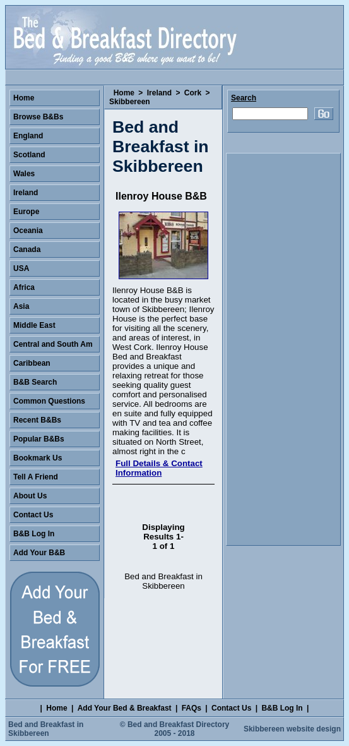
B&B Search (35, 382)
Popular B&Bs (38, 439)
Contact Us (33, 514)
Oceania (28, 230)
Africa (24, 287)
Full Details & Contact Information (159, 468)
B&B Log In (33, 533)
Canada (26, 249)
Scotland (29, 154)
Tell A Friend (35, 476)
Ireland (159, 92)
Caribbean (31, 363)
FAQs (191, 708)
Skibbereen (129, 101)
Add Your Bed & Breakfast (125, 708)
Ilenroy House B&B (161, 196)
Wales (24, 173)
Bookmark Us (37, 458)
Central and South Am (53, 344)
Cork (192, 92)
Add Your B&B (39, 552)
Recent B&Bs (37, 420)
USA (21, 268)
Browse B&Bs (38, 116)
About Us (30, 495)
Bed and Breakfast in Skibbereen (45, 729)
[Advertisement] (283, 349)
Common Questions (49, 401)
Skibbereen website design (292, 729)
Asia (21, 306)
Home (124, 92)
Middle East (34, 325)
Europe (26, 211)
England (28, 135)
